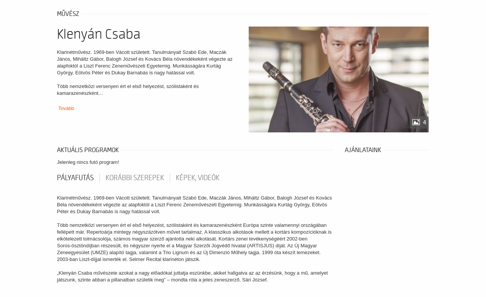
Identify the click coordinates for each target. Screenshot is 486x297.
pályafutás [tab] (75, 178)
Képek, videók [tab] (197, 178)
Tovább (66, 108)
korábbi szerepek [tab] (135, 178)
